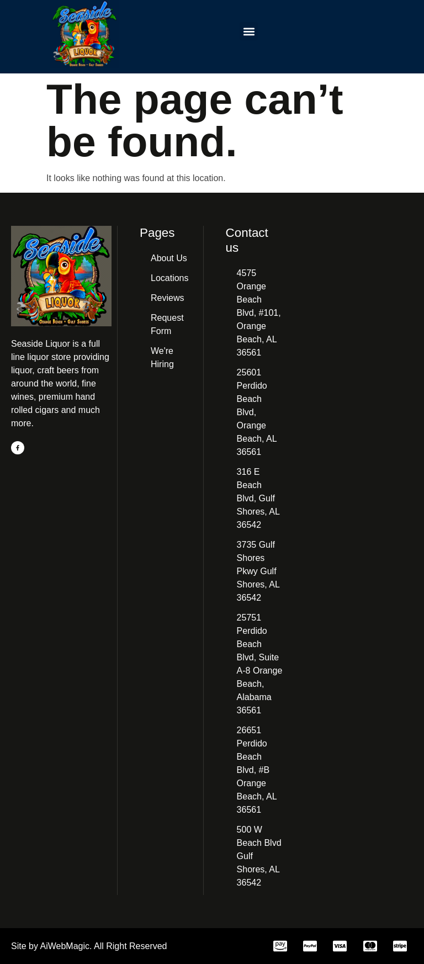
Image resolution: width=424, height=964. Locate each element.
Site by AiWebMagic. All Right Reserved (89, 946)
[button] (249, 31)
